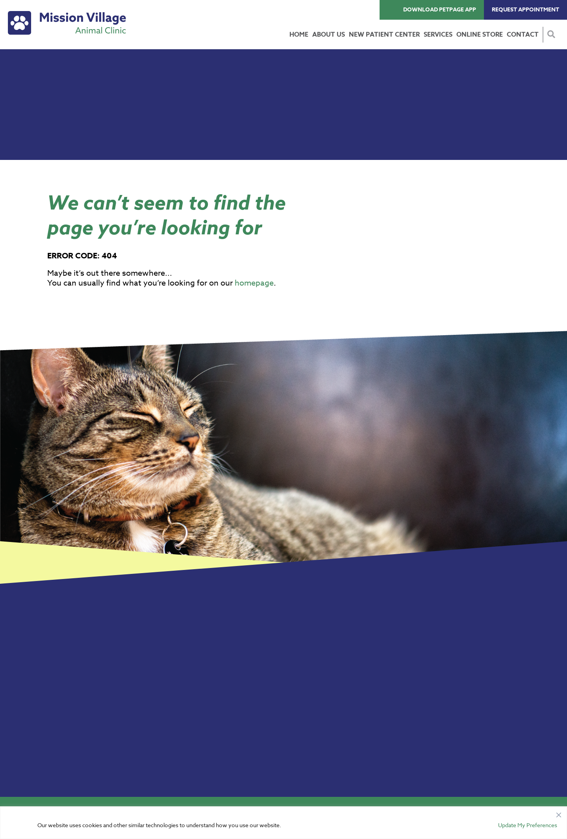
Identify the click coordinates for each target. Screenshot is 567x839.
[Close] (558, 813)
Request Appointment (525, 10)
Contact (523, 34)
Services (438, 34)
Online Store (479, 34)
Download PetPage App (439, 10)
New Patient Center (384, 34)
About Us (328, 34)
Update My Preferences (527, 825)
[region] (283, 822)
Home (298, 34)
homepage (254, 283)
